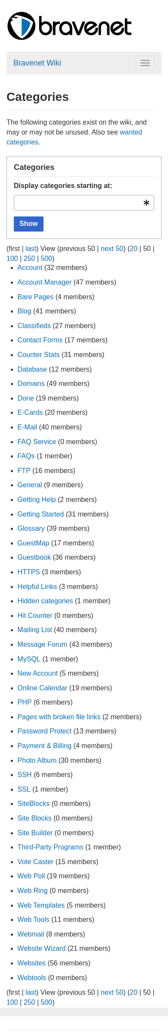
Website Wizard (42, 948)
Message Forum (43, 644)
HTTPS (29, 572)
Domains (31, 383)
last (30, 248)
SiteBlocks (34, 803)
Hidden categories (45, 601)
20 (133, 248)
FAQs (26, 456)
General (30, 485)
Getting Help (37, 499)
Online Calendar (43, 688)
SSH (25, 774)
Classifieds (34, 325)
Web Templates (41, 905)
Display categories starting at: (63, 185)
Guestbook (34, 557)
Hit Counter (35, 615)
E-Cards (30, 412)
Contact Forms (40, 340)
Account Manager (45, 282)
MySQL (29, 659)
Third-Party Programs (51, 847)
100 (12, 258)
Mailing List (35, 629)
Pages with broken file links (59, 717)
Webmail (31, 934)
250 (29, 258)
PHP (25, 702)
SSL (24, 789)
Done (26, 398)
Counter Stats (39, 354)
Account (30, 267)
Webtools (32, 977)
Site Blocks (35, 818)
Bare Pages (36, 297)
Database (32, 369)
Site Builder (35, 833)
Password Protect (45, 731)
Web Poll (31, 876)
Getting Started (41, 514)
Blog (24, 311)
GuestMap (34, 543)
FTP (24, 470)
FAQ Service (37, 441)
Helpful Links (37, 586)
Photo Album (37, 760)
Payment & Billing (45, 745)
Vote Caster (36, 861)
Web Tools (34, 919)
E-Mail (27, 427)
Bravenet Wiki (37, 63)
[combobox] (84, 203)
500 (47, 258)
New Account (38, 673)
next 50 (112, 248)
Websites (32, 963)
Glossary (31, 528)
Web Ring (33, 890)
